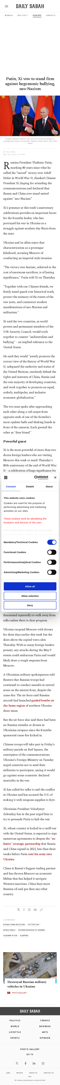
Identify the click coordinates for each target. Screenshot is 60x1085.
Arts (45, 1032)
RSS (29, 1076)
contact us (49, 1073)
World (9, 15)
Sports (15, 1038)
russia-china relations (14, 924)
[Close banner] (55, 477)
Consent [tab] (11, 486)
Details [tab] (30, 486)
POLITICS (15, 1020)
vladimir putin (10, 935)
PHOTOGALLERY (19, 993)
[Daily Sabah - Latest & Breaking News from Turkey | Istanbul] (30, 6)
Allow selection (30, 595)
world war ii (9, 930)
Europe (37, 15)
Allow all (30, 586)
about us (33, 1073)
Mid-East (23, 15)
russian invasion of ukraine (31, 930)
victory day (33, 924)
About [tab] (49, 486)
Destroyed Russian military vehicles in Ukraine (26, 984)
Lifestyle (15, 1032)
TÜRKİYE (45, 1020)
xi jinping (24, 935)
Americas (51, 15)
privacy (19, 1073)
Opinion (45, 1038)
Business (45, 1026)
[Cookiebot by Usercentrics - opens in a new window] (35, 477)
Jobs (8, 1073)
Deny (30, 605)
